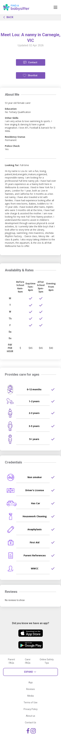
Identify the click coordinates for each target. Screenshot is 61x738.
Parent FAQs (11, 661)
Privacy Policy (31, 709)
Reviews (30, 689)
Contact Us (30, 722)
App (30, 682)
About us (30, 716)
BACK (7, 17)
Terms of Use (30, 702)
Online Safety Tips (47, 661)
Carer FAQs (28, 661)
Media (30, 695)
